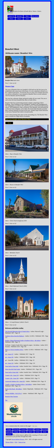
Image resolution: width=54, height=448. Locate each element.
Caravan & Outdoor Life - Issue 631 (15, 381)
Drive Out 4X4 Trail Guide (12, 369)
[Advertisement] (27, 35)
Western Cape (9, 86)
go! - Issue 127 (9, 354)
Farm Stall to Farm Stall (11, 366)
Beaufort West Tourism (11, 396)
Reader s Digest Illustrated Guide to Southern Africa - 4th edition (23, 340)
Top (6, 400)
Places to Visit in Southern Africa (14, 349)
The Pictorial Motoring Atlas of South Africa (17, 331)
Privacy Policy (10, 442)
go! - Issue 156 (9, 357)
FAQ (16, 442)
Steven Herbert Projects (17, 439)
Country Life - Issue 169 (12, 378)
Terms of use (21, 442)
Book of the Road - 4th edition (13, 389)
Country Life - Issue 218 (12, 375)
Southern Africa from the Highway (14, 336)
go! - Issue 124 (9, 363)
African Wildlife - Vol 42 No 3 (13, 393)
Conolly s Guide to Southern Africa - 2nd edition (18, 384)
